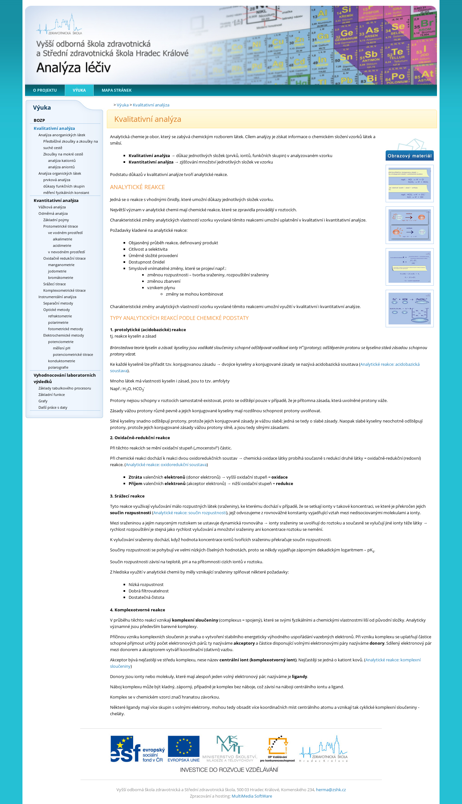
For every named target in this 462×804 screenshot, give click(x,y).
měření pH (61, 348)
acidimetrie (62, 245)
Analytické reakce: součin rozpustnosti (189, 512)
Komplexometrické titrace (64, 290)
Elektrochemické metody (63, 335)
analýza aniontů (61, 166)
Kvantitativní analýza (56, 200)
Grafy (42, 400)
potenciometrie (60, 341)
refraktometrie (60, 316)
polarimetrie (58, 322)
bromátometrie (60, 277)
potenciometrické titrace (73, 354)
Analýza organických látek (59, 173)
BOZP (39, 120)
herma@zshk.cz (331, 789)
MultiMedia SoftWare (252, 796)
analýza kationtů (62, 160)
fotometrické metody (65, 328)
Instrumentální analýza (57, 296)
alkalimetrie (62, 239)
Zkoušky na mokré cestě (63, 154)
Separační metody (58, 303)
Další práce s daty (52, 407)
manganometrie (61, 264)
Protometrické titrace (60, 226)
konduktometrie (61, 360)
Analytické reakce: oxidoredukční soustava (166, 464)
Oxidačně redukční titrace (64, 258)
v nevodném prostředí (66, 251)
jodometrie (57, 271)
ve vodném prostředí (65, 232)
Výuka (79, 90)
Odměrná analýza (53, 213)
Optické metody (56, 309)
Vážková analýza (52, 207)
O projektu (45, 90)
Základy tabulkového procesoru (64, 388)
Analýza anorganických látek (61, 134)
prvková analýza (56, 179)
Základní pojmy (56, 219)
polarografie (58, 367)
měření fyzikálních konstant (66, 192)
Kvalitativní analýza (54, 128)
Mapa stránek (117, 90)
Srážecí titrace (54, 283)
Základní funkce (51, 394)
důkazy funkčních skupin (64, 186)
